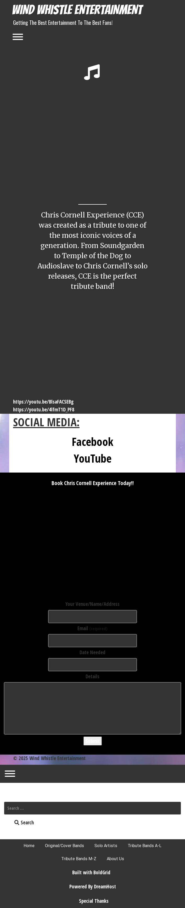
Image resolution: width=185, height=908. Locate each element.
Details (92, 676)
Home (29, 845)
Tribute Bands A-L (144, 845)
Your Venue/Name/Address (92, 604)
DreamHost (105, 886)
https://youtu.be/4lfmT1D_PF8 (43, 409)
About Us (115, 858)
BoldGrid (101, 872)
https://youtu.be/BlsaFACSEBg (43, 401)
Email (92, 628)
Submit (93, 741)
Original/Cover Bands (64, 845)
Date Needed (92, 652)
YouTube (92, 458)
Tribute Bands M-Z (78, 858)
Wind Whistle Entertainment (77, 10)
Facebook (92, 441)
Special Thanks (94, 901)
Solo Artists (105, 845)
